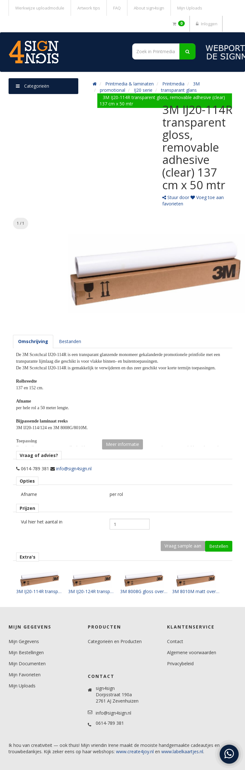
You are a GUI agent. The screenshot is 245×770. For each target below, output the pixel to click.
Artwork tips (88, 8)
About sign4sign (149, 8)
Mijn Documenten (27, 663)
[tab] (33, 341)
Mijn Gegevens (24, 641)
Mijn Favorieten (25, 675)
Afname (29, 494)
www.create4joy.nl (135, 751)
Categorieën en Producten (115, 641)
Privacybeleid (180, 663)
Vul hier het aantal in (41, 522)
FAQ (117, 8)
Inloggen (206, 24)
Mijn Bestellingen (26, 652)
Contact (175, 641)
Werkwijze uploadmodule (39, 8)
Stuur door (175, 197)
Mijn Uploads (189, 8)
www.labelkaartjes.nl (182, 751)
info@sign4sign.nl (74, 469)
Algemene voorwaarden (191, 652)
